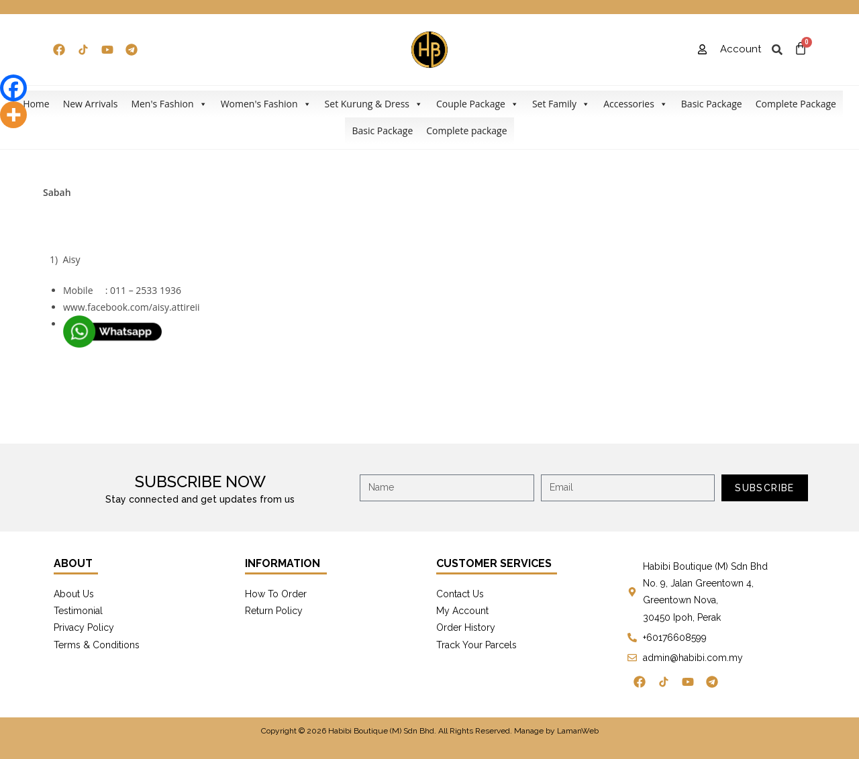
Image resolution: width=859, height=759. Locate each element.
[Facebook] (13, 87)
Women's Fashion (266, 104)
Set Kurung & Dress (374, 104)
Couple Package (477, 104)
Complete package (466, 130)
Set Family (561, 104)
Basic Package (711, 103)
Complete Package (796, 103)
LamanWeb (578, 731)
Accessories (635, 104)
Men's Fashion (169, 104)
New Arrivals (90, 103)
